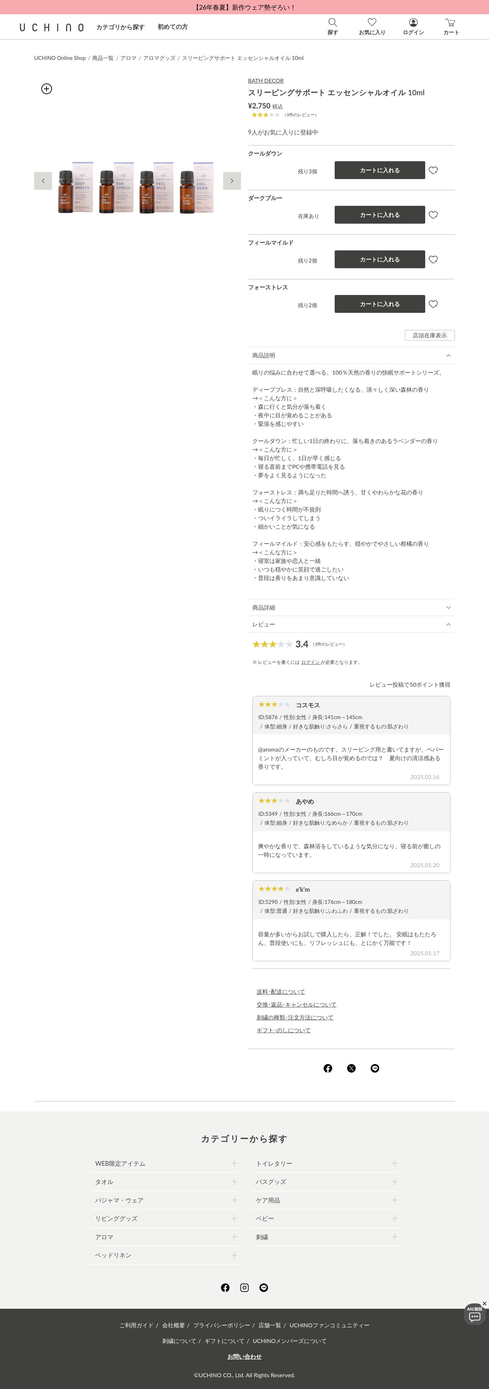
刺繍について (179, 1340)
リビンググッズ (116, 1218)
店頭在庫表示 (430, 335)
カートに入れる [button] (380, 170)
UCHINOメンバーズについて (290, 1340)
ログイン (311, 662)
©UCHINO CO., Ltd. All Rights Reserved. (244, 1375)
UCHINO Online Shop (60, 58)
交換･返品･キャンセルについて (296, 1004)
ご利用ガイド (136, 1325)
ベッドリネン (113, 1255)
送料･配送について (281, 991)
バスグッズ (271, 1181)
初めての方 (173, 26)
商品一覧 (103, 58)
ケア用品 (268, 1200)
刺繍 (262, 1237)
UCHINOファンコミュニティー (330, 1325)
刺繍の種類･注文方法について (295, 1017)
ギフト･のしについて (284, 1030)
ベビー (265, 1218)
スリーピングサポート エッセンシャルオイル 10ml (243, 58)
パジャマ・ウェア (119, 1200)
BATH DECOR (266, 80)
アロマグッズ (159, 58)
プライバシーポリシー (221, 1325)
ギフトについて (224, 1340)
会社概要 (173, 1325)
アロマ (128, 58)
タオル (104, 1181)
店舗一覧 (269, 1325)
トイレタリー (274, 1163)
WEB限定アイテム (120, 1163)
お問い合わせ (244, 1356)
